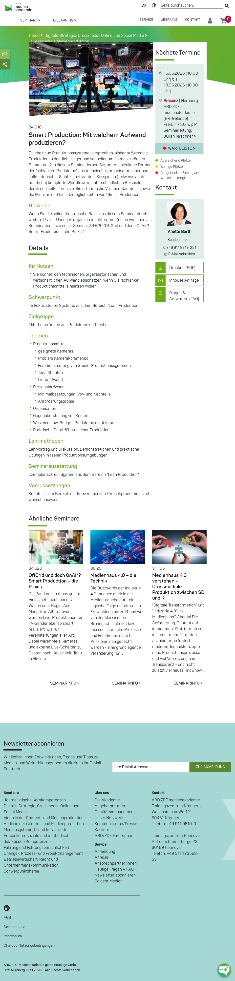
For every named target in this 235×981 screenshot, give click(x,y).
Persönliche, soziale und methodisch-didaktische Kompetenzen (37, 838)
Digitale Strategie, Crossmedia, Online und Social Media (41, 809)
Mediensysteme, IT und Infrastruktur (36, 829)
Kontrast (154, 5)
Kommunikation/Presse (116, 823)
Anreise (101, 857)
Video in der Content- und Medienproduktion (44, 817)
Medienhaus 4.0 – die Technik (113, 578)
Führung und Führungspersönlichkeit (36, 847)
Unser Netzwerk (109, 817)
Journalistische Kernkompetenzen (35, 800)
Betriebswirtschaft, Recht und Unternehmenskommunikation (31, 862)
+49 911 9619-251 (179, 248)
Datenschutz (14, 927)
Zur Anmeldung (210, 767)
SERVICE (146, 20)
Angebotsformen (110, 806)
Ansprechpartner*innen (116, 863)
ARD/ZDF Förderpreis (114, 835)
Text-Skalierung (144, 5)
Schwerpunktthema (21, 871)
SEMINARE (30, 20)
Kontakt (192, 20)
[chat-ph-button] (224, 970)
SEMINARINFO (66, 683)
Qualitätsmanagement (115, 812)
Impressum (13, 936)
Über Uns (169, 20)
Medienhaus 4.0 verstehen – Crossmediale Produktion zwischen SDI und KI (179, 586)
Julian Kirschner (180, 136)
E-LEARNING (64, 20)
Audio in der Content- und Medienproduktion (44, 823)
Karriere (102, 829)
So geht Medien (109, 881)
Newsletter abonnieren (115, 875)
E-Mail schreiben (179, 254)
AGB (7, 918)
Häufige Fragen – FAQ (114, 869)
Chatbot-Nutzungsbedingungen (29, 945)
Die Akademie (107, 800)
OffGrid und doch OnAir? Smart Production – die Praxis (55, 581)
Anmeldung (105, 851)
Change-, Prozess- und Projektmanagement (43, 853)
